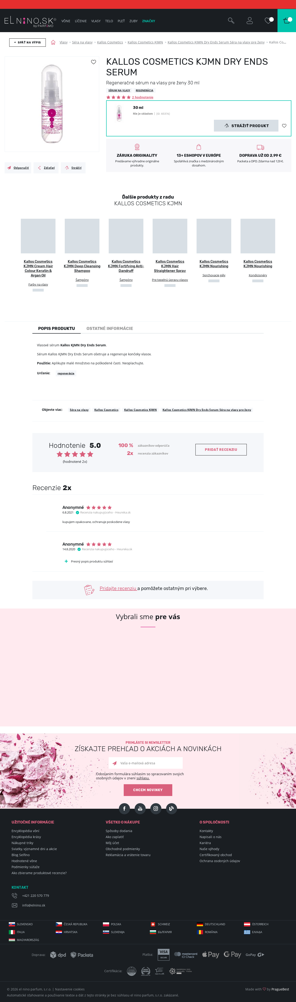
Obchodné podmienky (123, 849)
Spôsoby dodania (119, 831)
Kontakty (206, 831)
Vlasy (64, 42)
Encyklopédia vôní (25, 831)
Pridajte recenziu (118, 588)
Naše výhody (209, 849)
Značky (148, 21)
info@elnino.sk (33, 905)
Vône (66, 21)
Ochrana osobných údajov (220, 861)
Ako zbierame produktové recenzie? (39, 873)
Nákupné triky (22, 843)
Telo (109, 21)
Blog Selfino (21, 855)
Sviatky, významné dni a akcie (34, 849)
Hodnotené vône (24, 861)
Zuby (134, 21)
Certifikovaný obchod (216, 855)
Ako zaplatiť (115, 837)
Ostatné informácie (109, 328)
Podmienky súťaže (26, 867)
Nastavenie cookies (70, 989)
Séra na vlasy (82, 42)
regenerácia (66, 373)
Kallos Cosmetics (110, 42)
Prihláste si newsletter (148, 747)
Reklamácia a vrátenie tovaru (128, 855)
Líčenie (81, 21)
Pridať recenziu (221, 450)
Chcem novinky (148, 790)
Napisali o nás (211, 837)
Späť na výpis (29, 42)
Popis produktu (56, 328)
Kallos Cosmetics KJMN (145, 42)
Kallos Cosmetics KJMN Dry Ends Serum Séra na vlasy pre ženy (216, 42)
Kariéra (205, 843)
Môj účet (112, 843)
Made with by (267, 989)
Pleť (121, 21)
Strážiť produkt (246, 125)
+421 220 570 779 (35, 895)
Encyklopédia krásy (26, 837)
